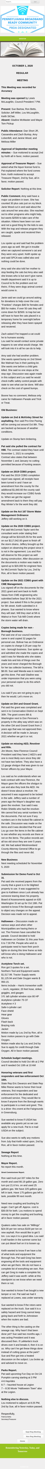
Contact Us (24, 1467)
